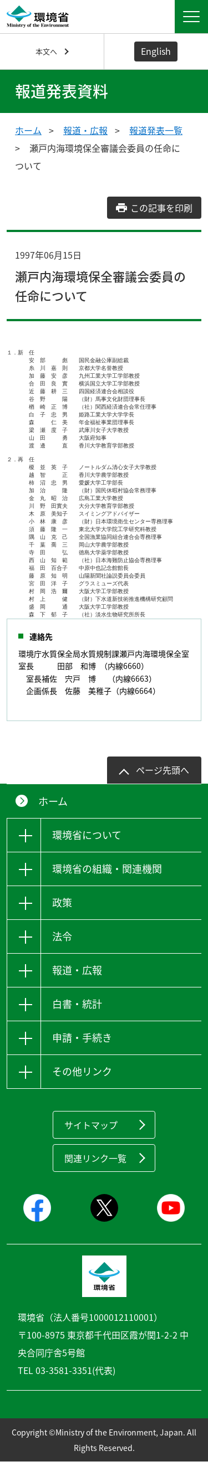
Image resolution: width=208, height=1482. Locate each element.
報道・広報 (85, 130)
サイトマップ (91, 1145)
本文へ (46, 51)
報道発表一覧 (155, 130)
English (156, 51)
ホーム (28, 130)
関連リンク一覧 (95, 1178)
